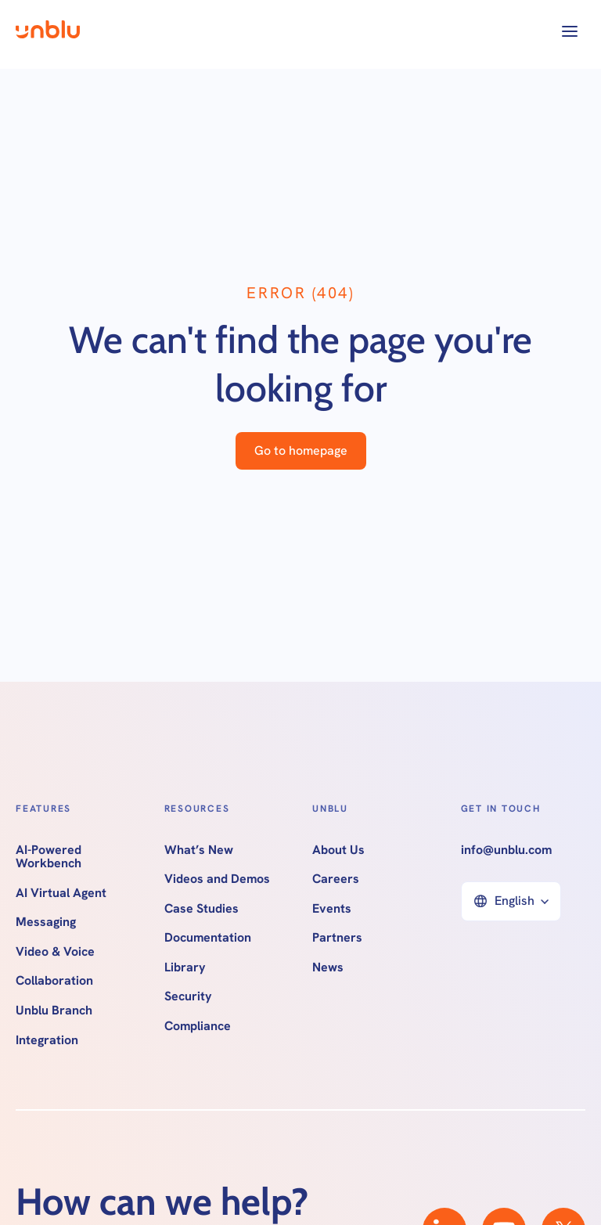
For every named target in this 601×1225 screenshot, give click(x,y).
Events (331, 909)
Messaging (46, 922)
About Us (338, 850)
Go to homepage (300, 450)
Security (188, 996)
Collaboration (54, 981)
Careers (335, 879)
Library (185, 967)
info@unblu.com (506, 850)
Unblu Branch (54, 1010)
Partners (337, 938)
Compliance (197, 1026)
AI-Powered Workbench (48, 856)
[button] (569, 31)
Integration (47, 1040)
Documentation (207, 938)
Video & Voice (55, 952)
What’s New (198, 850)
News (328, 967)
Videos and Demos (217, 879)
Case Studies (201, 909)
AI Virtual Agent (61, 893)
